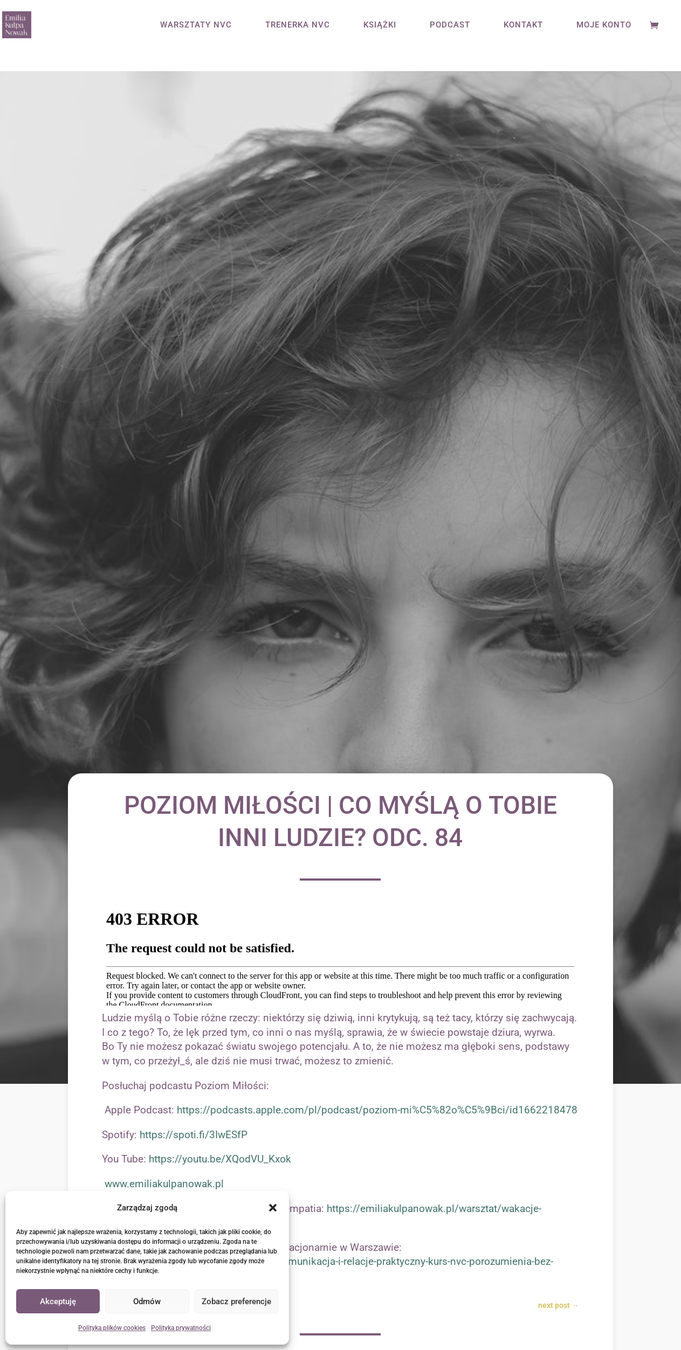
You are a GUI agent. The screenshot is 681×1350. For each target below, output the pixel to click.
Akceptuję (58, 1301)
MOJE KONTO (603, 25)
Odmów (147, 1301)
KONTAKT (523, 25)
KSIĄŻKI (379, 25)
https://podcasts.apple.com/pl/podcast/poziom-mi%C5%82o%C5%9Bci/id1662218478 (377, 1110)
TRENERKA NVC (297, 25)
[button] (272, 1207)
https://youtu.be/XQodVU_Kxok (220, 1159)
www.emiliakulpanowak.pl (164, 1184)
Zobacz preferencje (236, 1301)
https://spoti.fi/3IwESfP (193, 1135)
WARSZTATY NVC (196, 25)
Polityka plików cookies (112, 1328)
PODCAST (450, 25)
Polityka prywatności (181, 1328)
